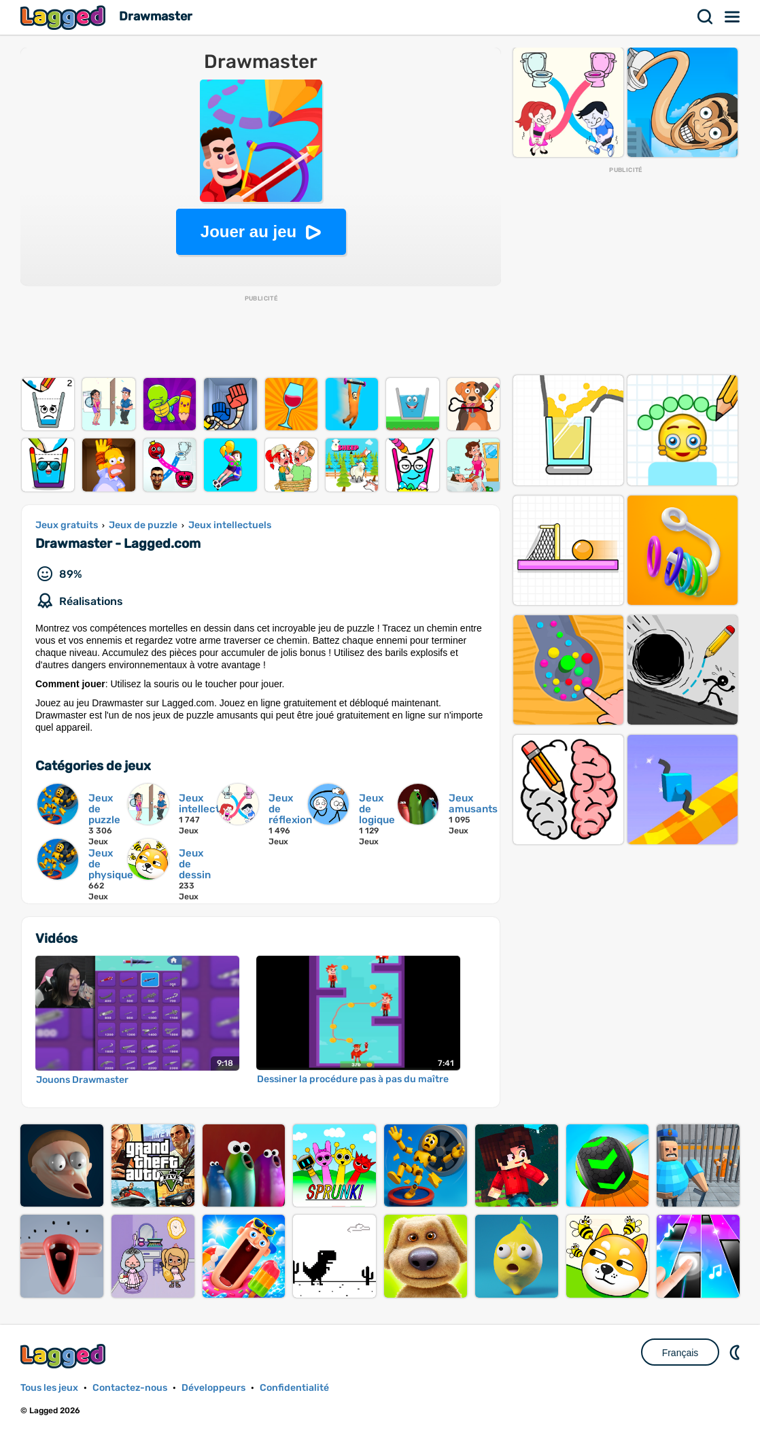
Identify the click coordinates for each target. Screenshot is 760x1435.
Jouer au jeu (248, 231)
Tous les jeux (49, 1388)
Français (680, 1352)
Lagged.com (64, 1355)
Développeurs (213, 1388)
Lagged (64, 17)
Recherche (705, 17)
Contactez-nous (129, 1388)
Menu (732, 17)
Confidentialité (294, 1388)
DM (736, 1352)
